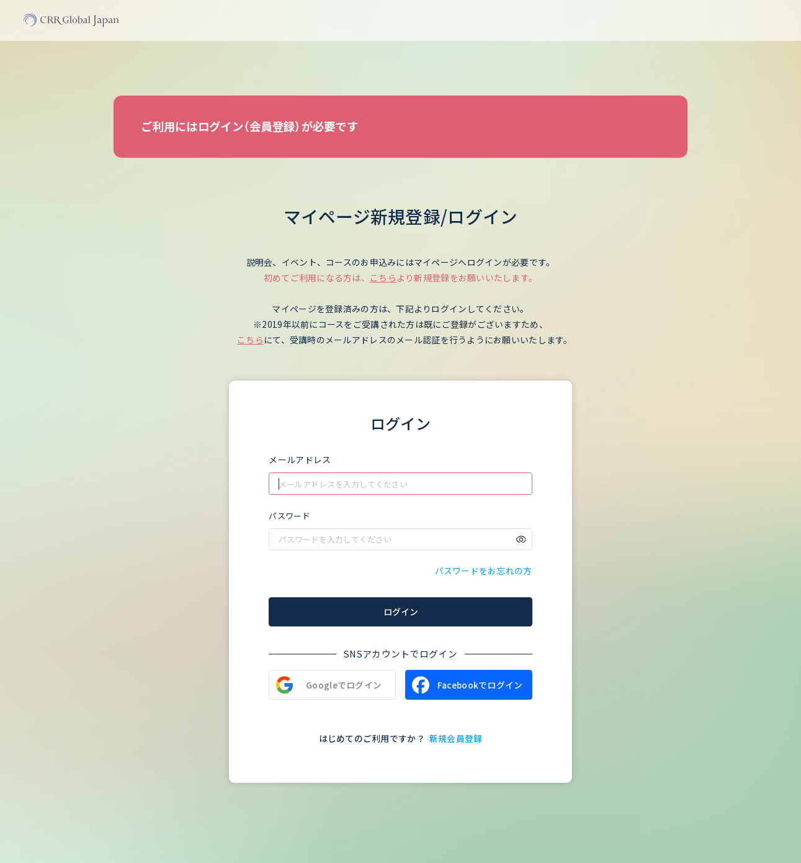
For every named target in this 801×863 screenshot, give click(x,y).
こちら (383, 277)
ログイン (400, 611)
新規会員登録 (456, 738)
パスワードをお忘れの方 (483, 570)
